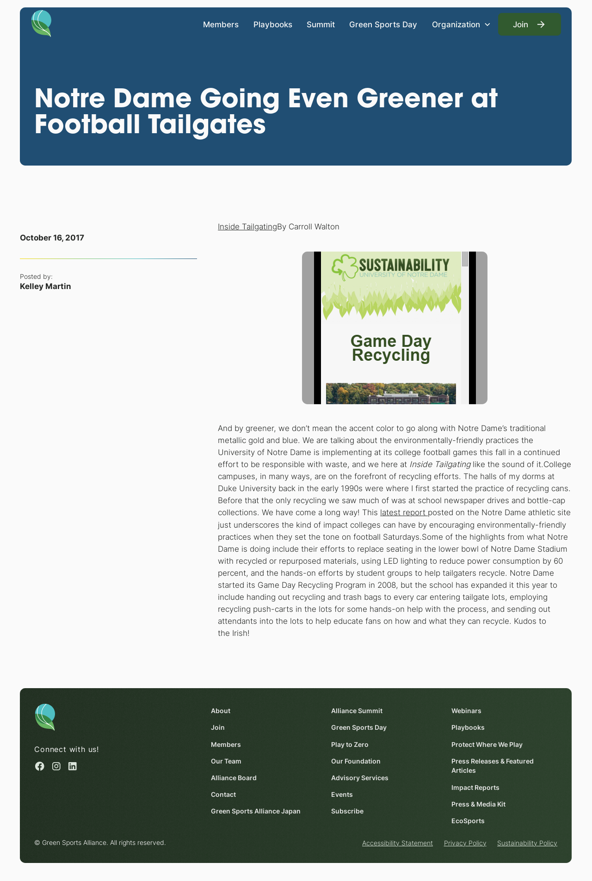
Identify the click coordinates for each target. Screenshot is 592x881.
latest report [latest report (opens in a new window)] (404, 513)
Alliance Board (234, 778)
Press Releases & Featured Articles (493, 765)
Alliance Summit (357, 711)
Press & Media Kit (479, 803)
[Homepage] (41, 22)
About (221, 711)
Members (221, 24)
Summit (321, 24)
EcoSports (468, 821)
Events (342, 794)
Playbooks (272, 24)
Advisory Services (360, 778)
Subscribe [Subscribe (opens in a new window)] (348, 811)
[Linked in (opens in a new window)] (72, 766)
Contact (223, 794)
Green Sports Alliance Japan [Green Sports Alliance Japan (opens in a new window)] (256, 811)
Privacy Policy (465, 843)
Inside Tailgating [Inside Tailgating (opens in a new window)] (247, 226)
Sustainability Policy (527, 843)
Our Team (226, 760)
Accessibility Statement (397, 843)
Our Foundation (356, 760)
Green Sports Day (384, 24)
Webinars (467, 711)
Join (218, 727)
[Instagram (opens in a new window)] (56, 766)
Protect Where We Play (487, 744)
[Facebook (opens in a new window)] (40, 766)
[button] (461, 24)
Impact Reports (476, 787)
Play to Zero (350, 744)
